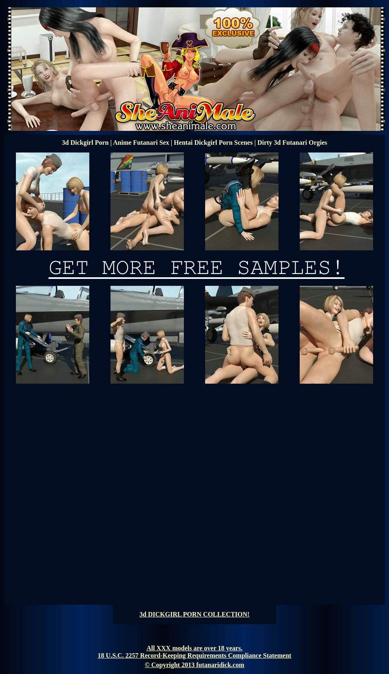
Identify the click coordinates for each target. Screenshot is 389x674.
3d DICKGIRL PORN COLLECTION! (194, 614)
